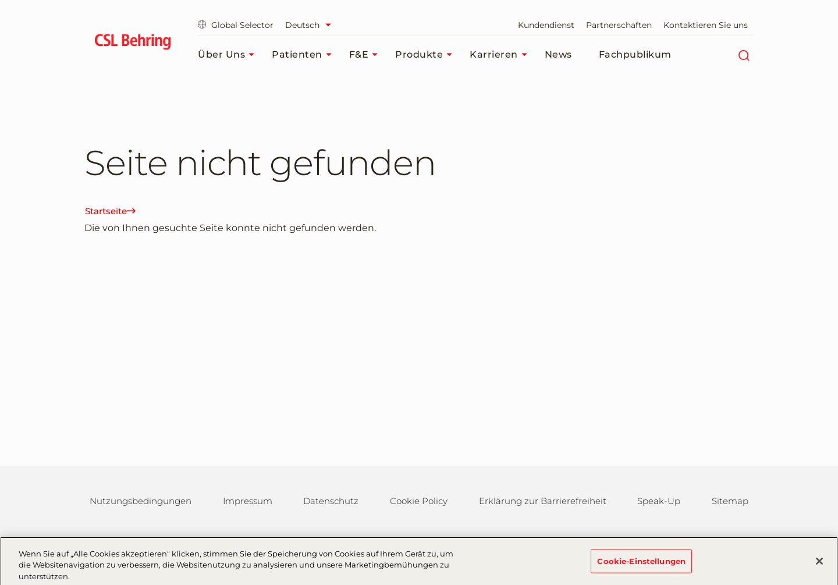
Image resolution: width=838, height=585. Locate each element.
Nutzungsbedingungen (140, 500)
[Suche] (743, 54)
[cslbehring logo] (132, 43)
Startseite (110, 211)
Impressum (247, 500)
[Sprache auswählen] (311, 25)
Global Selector (236, 25)
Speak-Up (658, 500)
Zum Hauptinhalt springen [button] (0, 0)
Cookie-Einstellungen (641, 564)
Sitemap (730, 500)
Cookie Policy (419, 500)
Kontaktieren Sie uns (705, 25)
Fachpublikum (635, 54)
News (558, 54)
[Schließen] (819, 564)
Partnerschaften (619, 25)
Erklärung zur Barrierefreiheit (542, 500)
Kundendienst (546, 25)
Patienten (305, 54)
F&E (366, 54)
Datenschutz (330, 500)
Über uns (229, 54)
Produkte (426, 54)
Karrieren (501, 54)
